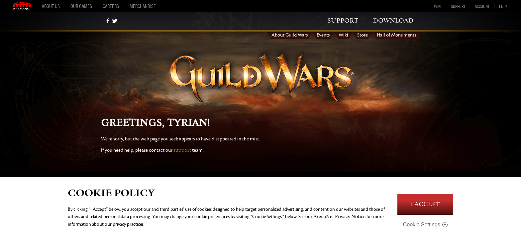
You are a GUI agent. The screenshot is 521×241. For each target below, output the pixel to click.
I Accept (425, 204)
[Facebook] (108, 21)
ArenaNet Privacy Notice (339, 216)
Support (458, 6)
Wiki (437, 6)
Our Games (81, 6)
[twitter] (115, 21)
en (501, 6)
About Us (51, 6)
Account (482, 6)
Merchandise (143, 6)
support (343, 20)
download (393, 20)
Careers (111, 6)
